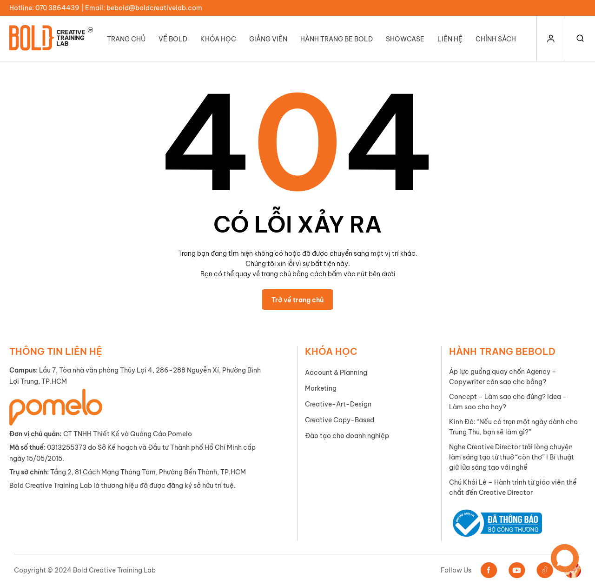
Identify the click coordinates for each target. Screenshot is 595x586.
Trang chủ (126, 39)
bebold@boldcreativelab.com (154, 8)
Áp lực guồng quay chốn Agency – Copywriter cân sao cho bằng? (502, 376)
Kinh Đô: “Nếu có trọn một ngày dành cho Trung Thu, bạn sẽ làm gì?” (513, 427)
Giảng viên (268, 39)
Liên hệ (450, 39)
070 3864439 (57, 8)
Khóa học (218, 39)
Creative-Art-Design (338, 404)
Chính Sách (496, 39)
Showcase (405, 39)
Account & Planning (336, 372)
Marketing (321, 388)
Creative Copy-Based (339, 420)
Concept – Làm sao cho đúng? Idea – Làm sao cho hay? (508, 402)
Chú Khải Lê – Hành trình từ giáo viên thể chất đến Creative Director (513, 487)
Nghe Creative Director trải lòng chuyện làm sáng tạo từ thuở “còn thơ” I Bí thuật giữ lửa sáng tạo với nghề (511, 457)
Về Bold (173, 39)
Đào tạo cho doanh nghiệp (347, 436)
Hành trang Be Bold (336, 39)
